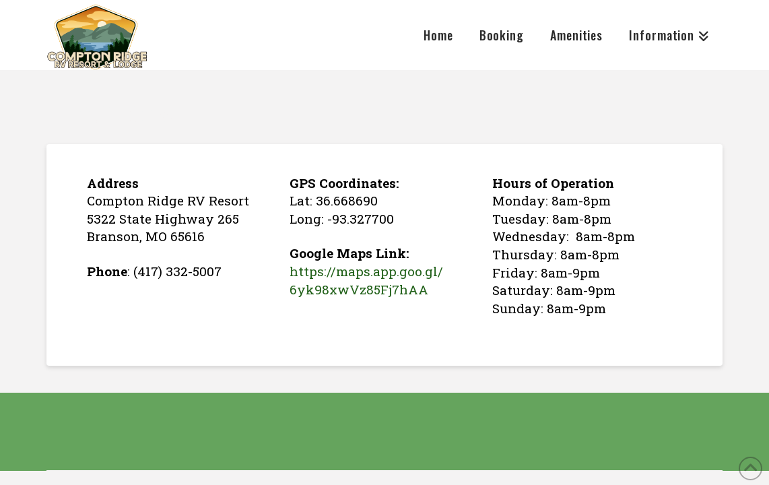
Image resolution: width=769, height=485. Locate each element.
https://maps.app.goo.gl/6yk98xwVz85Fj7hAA (366, 280)
